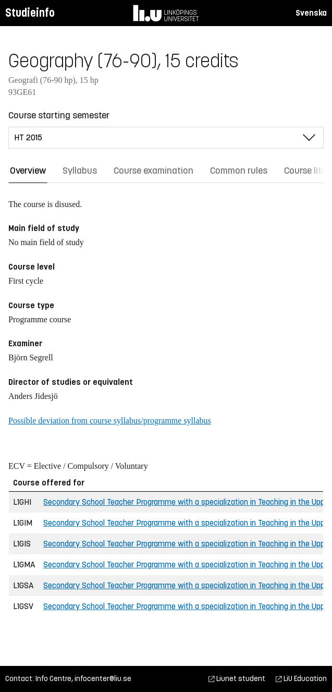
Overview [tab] (28, 170)
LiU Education (301, 678)
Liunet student (236, 678)
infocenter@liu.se (103, 678)
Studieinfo (30, 13)
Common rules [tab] (238, 170)
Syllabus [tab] (80, 170)
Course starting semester (58, 115)
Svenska (311, 13)
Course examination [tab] (153, 170)
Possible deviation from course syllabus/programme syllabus (109, 420)
